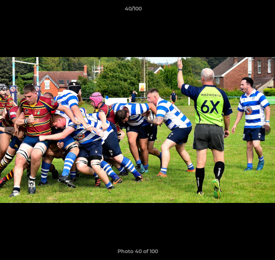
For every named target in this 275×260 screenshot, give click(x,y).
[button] (249, 10)
